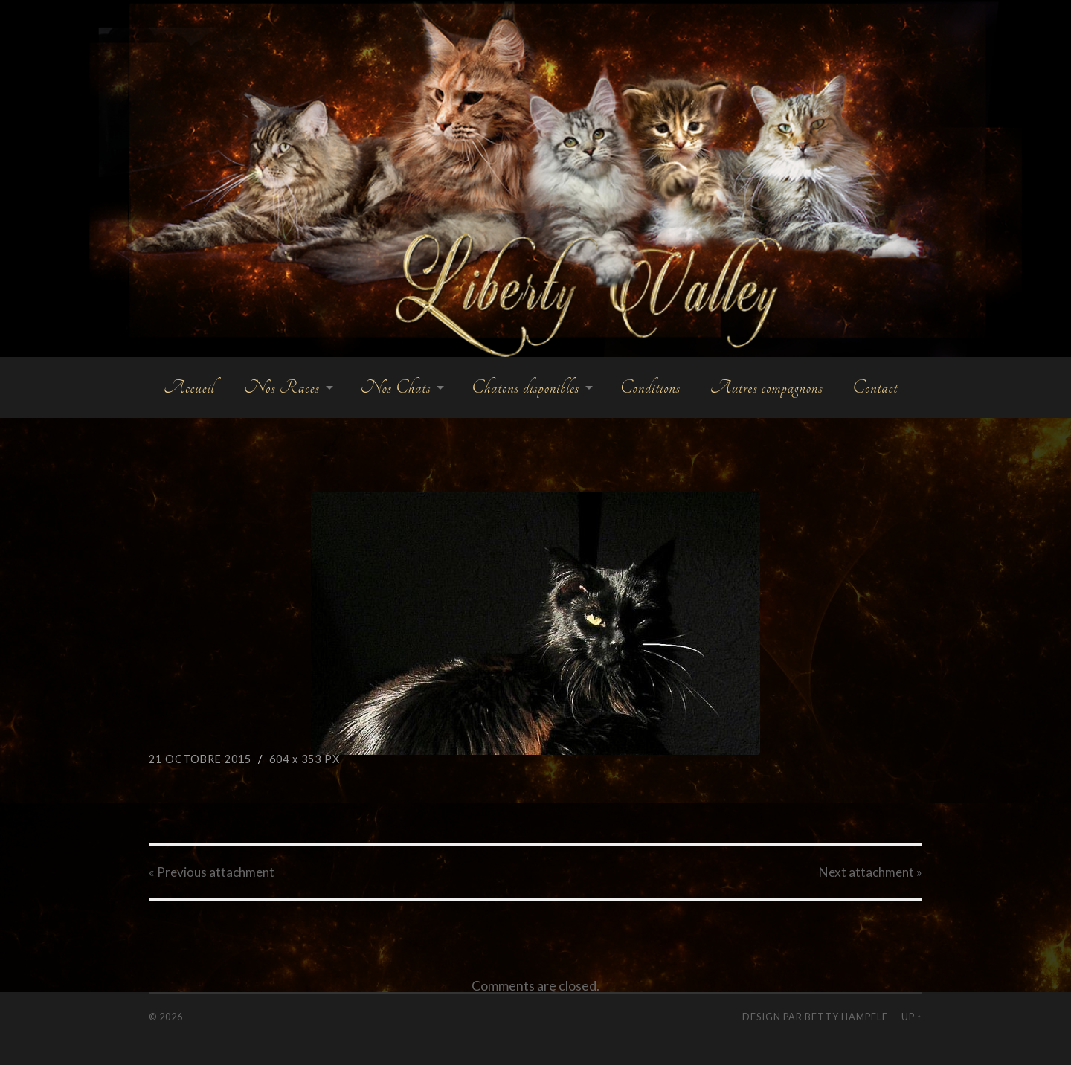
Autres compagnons (766, 387)
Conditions (650, 387)
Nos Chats (396, 387)
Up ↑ (911, 1017)
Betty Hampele (846, 1017)
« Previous (211, 872)
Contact (875, 387)
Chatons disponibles (525, 387)
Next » (870, 872)
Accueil (189, 387)
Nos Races (281, 387)
